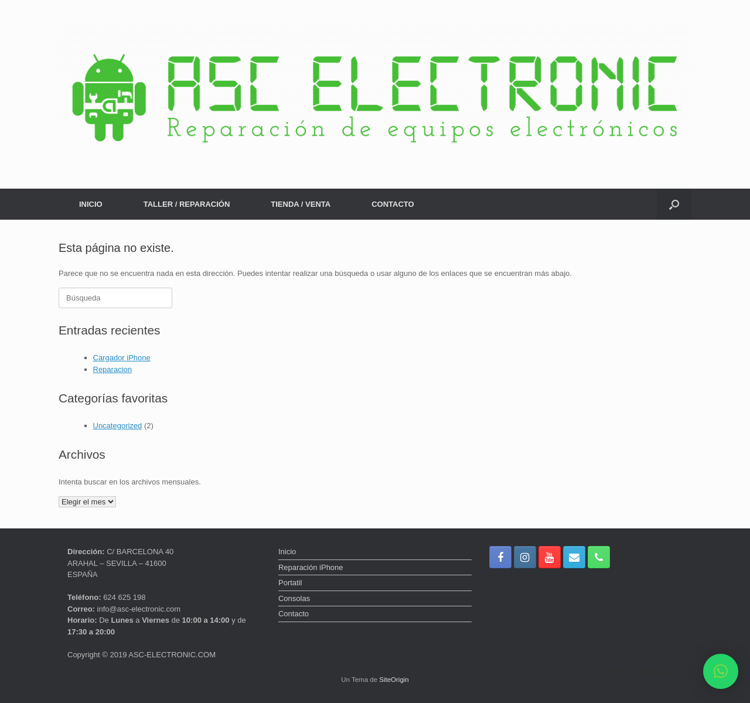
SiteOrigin (394, 679)
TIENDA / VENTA (300, 204)
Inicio (287, 551)
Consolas (294, 598)
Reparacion (112, 369)
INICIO (91, 204)
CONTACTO (392, 204)
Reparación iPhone (310, 567)
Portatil (290, 582)
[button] (674, 204)
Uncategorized (117, 425)
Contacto (293, 613)
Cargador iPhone (122, 357)
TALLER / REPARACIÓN (187, 204)
